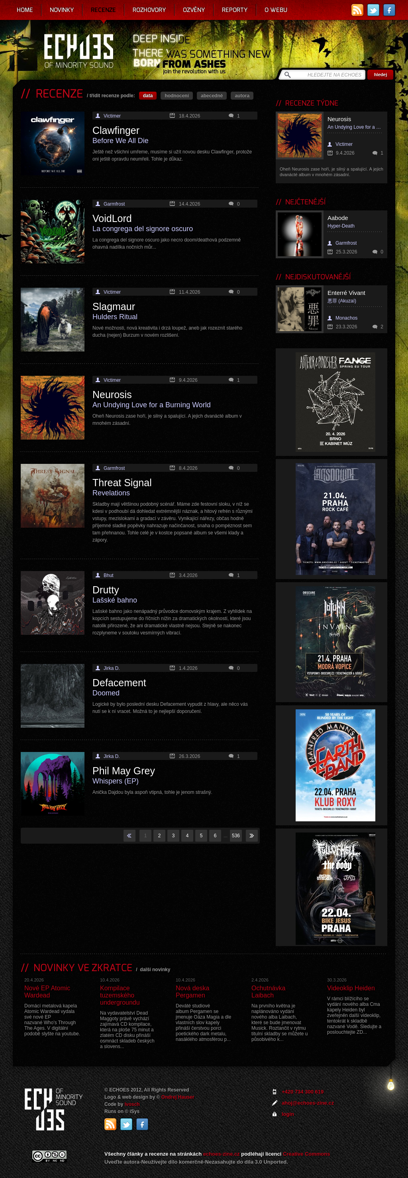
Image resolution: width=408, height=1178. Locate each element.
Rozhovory (149, 10)
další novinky (155, 969)
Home (25, 10)
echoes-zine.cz (221, 1154)
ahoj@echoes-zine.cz (308, 1103)
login (288, 1114)
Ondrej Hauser (177, 1097)
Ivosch (132, 1104)
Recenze (103, 10)
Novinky (62, 10)
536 (236, 835)
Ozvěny (194, 10)
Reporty (235, 10)
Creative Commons (306, 1154)
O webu (276, 10)
